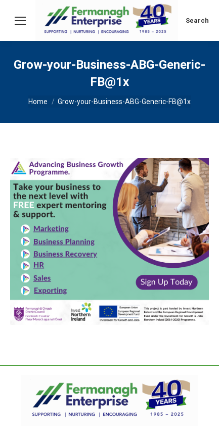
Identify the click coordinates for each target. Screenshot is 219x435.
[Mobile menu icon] (20, 21)
